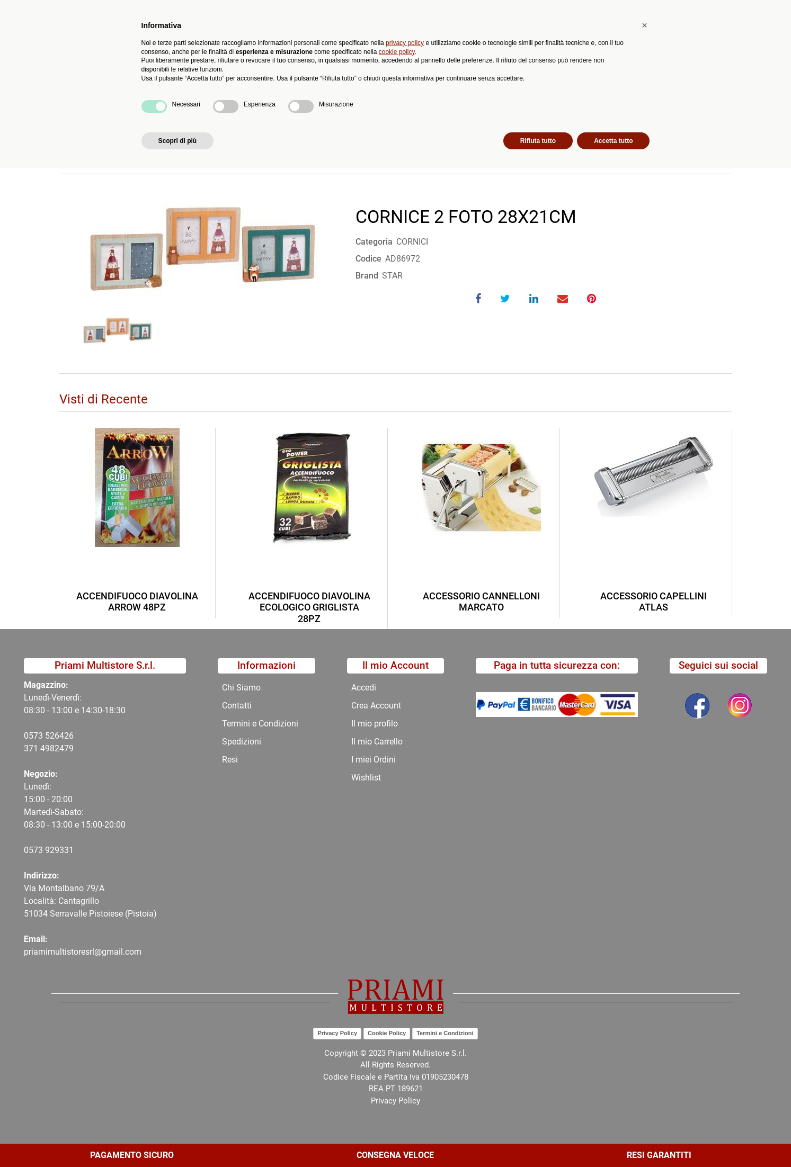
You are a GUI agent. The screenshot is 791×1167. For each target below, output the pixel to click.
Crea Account (376, 706)
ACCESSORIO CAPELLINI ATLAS (653, 601)
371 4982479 (49, 748)
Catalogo (132, 88)
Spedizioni (241, 742)
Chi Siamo (349, 88)
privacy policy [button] (405, 1041)
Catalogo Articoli (135, 113)
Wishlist (366, 778)
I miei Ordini (373, 760)
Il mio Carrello (377, 742)
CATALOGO (202, 113)
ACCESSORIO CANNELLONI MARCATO (481, 601)
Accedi (363, 688)
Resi (230, 760)
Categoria (374, 242)
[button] (249, 50)
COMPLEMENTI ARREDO (283, 113)
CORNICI (360, 113)
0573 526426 (49, 736)
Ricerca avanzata (320, 51)
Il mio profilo (374, 724)
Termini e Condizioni (260, 724)
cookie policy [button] (397, 1050)
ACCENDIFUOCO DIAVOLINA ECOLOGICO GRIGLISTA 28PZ (309, 607)
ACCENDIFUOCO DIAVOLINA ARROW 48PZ (137, 601)
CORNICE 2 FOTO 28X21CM (442, 113)
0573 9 (37, 850)
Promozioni (292, 88)
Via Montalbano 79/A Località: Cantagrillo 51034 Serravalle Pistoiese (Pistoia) (90, 901)
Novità (240, 88)
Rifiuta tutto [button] (538, 1139)
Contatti (402, 88)
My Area (755, 11)
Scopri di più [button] (177, 1139)
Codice (368, 259)
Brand (366, 276)
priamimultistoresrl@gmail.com (82, 952)
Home (79, 113)
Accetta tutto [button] (613, 1139)
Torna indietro (111, 146)
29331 (62, 850)
